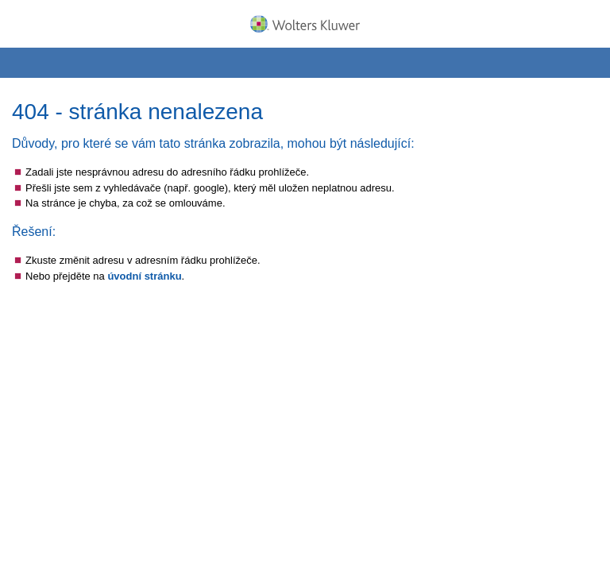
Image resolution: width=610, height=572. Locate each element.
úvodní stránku (144, 276)
